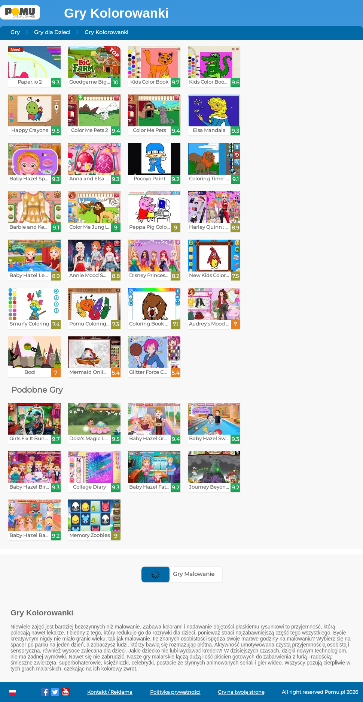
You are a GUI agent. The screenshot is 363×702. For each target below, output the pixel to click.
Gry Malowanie (177, 574)
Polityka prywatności (175, 692)
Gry (15, 32)
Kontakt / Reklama (109, 692)
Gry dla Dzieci (52, 32)
